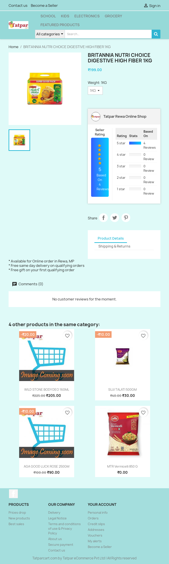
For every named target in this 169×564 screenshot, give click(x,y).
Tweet (114, 217)
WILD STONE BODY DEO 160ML (46, 389)
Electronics (87, 16)
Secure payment (60, 544)
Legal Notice (57, 518)
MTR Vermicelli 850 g (122, 466)
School (48, 16)
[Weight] (95, 90)
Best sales (16, 524)
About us (55, 539)
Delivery (54, 512)
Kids (65, 16)
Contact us (18, 5)
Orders (93, 518)
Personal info (98, 512)
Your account (102, 504)
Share (103, 217)
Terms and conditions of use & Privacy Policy (64, 528)
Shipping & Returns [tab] (114, 246)
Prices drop (17, 512)
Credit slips (96, 524)
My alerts (95, 541)
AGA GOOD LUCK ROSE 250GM (46, 466)
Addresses (96, 530)
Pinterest (125, 217)
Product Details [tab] (111, 238)
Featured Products (60, 24)
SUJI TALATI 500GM (122, 389)
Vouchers (95, 535)
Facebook (13, 493)
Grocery (113, 16)
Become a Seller (44, 5)
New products (19, 518)
